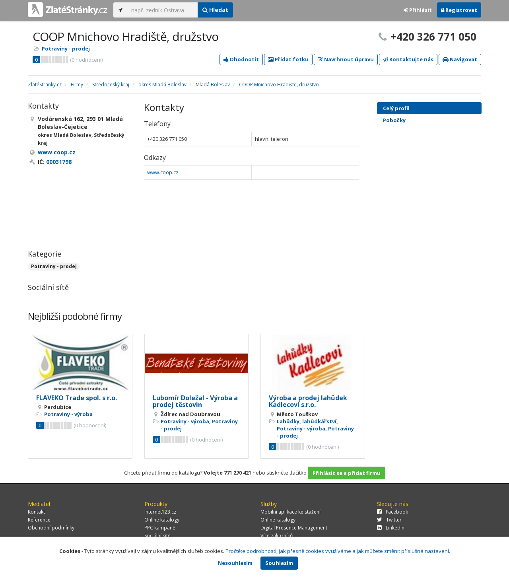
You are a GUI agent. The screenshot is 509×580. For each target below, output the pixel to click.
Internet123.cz (160, 511)
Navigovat (460, 59)
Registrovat (459, 10)
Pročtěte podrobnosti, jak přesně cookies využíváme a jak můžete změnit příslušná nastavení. (337, 551)
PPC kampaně (159, 527)
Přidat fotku (288, 59)
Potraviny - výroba (68, 414)
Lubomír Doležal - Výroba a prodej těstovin (195, 401)
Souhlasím (279, 562)
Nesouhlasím (235, 562)
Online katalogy (161, 519)
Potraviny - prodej (66, 48)
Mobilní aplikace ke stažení (290, 511)
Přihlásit (418, 10)
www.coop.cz (163, 172)
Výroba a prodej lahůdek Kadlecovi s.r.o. (308, 401)
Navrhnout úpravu (346, 59)
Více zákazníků (276, 535)
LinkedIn (390, 527)
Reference (39, 519)
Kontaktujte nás (408, 59)
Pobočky (394, 120)
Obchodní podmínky (51, 527)
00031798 (59, 161)
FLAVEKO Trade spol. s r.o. (76, 397)
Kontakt (36, 511)
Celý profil (396, 108)
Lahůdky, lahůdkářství (306, 421)
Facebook (392, 511)
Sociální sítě (157, 535)
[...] (162, 10)
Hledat (215, 10)
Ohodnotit (241, 59)
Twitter (389, 519)
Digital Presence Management (293, 527)
